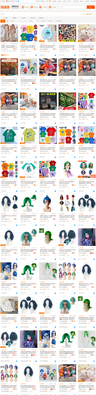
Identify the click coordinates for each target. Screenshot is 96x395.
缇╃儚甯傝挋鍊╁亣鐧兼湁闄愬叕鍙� (25, 321)
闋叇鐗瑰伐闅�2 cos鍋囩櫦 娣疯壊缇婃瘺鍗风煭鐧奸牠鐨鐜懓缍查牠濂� (47, 318)
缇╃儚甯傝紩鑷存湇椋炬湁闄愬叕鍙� (5, 389)
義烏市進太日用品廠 (44, 287)
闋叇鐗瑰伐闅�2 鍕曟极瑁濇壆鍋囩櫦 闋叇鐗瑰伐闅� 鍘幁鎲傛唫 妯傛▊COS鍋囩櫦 (9, 386)
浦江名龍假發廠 (24, 253)
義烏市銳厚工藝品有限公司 (63, 219)
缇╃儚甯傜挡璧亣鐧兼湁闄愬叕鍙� (25, 389)
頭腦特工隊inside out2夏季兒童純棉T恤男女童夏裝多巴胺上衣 (9, 148)
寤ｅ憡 (15, 47)
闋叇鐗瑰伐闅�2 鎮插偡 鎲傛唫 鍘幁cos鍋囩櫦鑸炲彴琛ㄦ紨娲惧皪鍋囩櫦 (48, 352)
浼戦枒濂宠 (14, 51)
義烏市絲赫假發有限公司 (83, 287)
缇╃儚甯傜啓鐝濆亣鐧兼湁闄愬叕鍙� (44, 321)
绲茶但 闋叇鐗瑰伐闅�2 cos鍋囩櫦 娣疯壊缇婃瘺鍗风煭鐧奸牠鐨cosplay (28, 386)
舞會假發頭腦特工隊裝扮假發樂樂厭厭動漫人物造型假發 (28, 284)
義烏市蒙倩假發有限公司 (83, 219)
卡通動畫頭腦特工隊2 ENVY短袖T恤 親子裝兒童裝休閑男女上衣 (28, 148)
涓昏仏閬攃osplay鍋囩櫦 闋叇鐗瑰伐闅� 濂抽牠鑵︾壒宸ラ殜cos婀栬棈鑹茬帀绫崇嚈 (9, 352)
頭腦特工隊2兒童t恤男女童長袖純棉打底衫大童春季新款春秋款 (47, 46)
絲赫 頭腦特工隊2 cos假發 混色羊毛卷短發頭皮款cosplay (86, 284)
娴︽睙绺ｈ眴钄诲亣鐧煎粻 (25, 355)
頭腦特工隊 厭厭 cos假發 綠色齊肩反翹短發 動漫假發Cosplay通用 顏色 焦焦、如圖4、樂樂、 (47, 250)
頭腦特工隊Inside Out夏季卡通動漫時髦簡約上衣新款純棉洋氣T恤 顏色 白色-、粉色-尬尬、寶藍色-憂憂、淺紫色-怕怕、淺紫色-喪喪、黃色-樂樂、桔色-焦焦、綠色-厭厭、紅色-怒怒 (48, 182)
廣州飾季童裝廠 (24, 185)
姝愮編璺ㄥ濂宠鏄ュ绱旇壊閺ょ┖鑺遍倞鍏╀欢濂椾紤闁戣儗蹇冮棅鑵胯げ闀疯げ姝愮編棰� (9, 46)
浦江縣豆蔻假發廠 (82, 253)
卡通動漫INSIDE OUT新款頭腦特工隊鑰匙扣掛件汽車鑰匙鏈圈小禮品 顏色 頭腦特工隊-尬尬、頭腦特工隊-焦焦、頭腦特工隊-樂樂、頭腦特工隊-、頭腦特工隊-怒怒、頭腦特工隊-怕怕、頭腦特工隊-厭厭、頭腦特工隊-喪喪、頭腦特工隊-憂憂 (67, 80)
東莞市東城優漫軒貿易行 (44, 219)
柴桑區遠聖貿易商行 (44, 117)
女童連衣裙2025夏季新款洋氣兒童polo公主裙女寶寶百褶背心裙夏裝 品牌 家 (9, 318)
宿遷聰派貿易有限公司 (63, 117)
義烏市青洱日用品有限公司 (5, 83)
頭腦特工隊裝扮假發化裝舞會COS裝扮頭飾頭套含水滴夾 (48, 284)
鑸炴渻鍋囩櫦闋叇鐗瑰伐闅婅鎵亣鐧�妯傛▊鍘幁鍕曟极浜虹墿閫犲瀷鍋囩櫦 (67, 352)
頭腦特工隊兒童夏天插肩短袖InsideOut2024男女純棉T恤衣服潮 (28, 182)
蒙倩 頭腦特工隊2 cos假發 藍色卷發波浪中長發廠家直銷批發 (86, 216)
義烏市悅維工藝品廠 (44, 83)
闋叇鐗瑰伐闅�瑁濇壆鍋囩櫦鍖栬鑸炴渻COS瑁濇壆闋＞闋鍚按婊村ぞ (86, 352)
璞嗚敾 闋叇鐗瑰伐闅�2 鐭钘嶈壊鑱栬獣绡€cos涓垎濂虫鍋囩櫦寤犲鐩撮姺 (29, 352)
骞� (16, 49)
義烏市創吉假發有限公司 (63, 253)
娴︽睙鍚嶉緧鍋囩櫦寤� (63, 321)
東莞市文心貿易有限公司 (25, 287)
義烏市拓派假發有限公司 (25, 219)
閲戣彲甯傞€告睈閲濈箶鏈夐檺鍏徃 (83, 389)
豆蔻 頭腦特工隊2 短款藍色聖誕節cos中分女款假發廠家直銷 (86, 250)
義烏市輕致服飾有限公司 (63, 287)
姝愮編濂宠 (3, 51)
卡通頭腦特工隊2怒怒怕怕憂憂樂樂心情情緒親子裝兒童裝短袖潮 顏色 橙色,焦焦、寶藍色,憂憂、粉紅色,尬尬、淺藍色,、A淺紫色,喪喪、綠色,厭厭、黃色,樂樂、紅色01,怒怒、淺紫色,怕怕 (67, 148)
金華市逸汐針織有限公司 (83, 49)
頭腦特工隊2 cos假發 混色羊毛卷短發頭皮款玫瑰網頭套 (9, 250)
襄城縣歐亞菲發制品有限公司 (5, 287)
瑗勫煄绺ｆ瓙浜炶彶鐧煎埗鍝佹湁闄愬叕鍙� (44, 355)
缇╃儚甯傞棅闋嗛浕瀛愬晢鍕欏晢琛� (44, 389)
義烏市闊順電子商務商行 (25, 83)
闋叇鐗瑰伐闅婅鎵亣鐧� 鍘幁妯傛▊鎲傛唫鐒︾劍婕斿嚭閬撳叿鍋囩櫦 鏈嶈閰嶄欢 (67, 318)
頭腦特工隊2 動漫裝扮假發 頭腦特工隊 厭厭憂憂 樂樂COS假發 (67, 284)
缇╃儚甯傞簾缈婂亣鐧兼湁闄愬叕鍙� (83, 321)
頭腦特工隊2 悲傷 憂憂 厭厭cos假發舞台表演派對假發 (8, 284)
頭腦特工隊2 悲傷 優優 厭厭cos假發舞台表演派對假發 (67, 182)
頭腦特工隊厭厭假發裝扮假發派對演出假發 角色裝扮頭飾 (28, 216)
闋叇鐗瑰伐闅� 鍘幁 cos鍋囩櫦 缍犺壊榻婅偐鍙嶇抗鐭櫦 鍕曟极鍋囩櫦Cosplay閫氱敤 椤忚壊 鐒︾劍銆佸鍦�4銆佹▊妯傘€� (87, 318)
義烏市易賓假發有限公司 (5, 219)
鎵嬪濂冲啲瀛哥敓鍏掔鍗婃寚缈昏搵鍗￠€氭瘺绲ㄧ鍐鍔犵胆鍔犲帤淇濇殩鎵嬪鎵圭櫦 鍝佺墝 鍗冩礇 (87, 386)
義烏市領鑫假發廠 (63, 185)
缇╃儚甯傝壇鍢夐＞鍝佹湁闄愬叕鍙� (63, 389)
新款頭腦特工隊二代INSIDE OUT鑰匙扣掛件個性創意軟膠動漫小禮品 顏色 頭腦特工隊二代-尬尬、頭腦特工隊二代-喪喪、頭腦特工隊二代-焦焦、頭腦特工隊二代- (48, 80)
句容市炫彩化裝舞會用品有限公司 (83, 185)
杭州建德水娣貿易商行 (63, 49)
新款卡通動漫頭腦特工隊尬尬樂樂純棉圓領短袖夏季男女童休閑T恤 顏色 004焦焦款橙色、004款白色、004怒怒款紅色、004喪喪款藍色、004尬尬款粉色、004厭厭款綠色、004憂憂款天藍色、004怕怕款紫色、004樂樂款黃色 (87, 148)
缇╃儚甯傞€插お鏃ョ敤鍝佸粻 (83, 355)
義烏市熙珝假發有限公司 (5, 253)
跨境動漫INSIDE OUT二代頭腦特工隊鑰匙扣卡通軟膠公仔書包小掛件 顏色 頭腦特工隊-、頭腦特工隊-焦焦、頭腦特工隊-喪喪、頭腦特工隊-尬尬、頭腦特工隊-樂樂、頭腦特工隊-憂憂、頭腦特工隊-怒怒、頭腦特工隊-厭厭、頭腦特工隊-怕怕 (87, 80)
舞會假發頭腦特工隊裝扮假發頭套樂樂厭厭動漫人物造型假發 (86, 182)
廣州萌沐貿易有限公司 (25, 49)
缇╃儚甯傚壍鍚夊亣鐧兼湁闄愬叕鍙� (5, 355)
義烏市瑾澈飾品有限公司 (5, 117)
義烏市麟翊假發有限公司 (44, 253)
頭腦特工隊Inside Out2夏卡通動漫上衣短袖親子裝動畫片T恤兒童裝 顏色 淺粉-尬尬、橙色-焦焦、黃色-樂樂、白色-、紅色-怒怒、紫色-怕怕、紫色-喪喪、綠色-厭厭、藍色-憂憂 (28, 46)
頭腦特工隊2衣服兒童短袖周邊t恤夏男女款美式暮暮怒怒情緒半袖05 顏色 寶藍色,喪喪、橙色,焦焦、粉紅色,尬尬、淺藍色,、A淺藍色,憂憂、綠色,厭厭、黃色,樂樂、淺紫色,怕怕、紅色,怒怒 (9, 182)
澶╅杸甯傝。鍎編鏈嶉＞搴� (5, 49)
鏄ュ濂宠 (9, 51)
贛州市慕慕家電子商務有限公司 (5, 321)
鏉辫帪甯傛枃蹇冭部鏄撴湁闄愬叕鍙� (63, 355)
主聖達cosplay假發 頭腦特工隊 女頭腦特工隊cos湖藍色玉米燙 (67, 250)
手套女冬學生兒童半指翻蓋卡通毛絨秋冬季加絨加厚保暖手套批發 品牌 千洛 (87, 46)
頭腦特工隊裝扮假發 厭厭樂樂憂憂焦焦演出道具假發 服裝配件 (28, 250)
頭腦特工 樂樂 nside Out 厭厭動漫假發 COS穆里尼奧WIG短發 (48, 216)
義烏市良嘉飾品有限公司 (63, 83)
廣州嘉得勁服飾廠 (44, 49)
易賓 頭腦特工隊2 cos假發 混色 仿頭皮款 (8, 216)
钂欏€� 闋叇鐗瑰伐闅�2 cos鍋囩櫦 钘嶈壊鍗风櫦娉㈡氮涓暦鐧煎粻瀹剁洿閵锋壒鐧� (29, 318)
